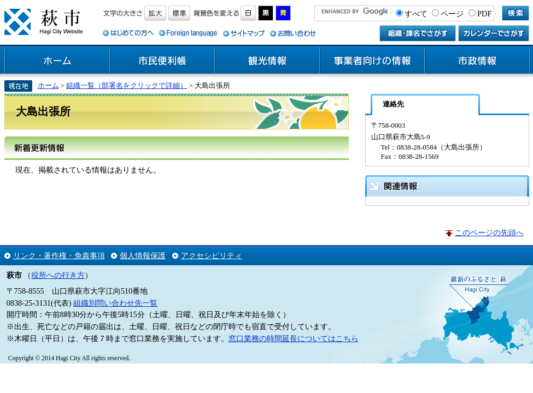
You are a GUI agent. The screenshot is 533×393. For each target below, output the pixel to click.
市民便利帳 (162, 60)
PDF (484, 13)
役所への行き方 (58, 275)
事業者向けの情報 (372, 60)
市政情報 (477, 60)
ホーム (57, 60)
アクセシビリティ (211, 255)
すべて (416, 13)
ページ (452, 13)
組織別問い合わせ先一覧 (115, 303)
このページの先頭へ (489, 232)
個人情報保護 (143, 255)
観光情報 (267, 60)
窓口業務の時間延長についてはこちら (294, 338)
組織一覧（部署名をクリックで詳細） (126, 85)
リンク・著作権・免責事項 (59, 255)
